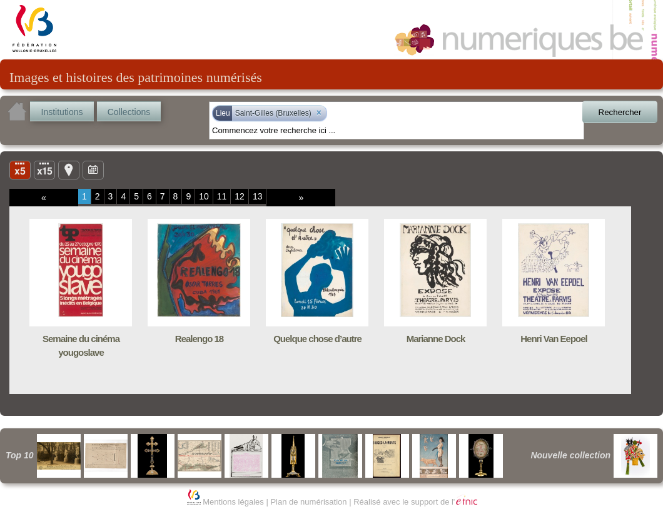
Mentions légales (233, 501)
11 (222, 196)
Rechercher (620, 112)
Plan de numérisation (308, 501)
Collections (129, 112)
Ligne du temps (93, 169)
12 (240, 196)
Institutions (62, 112)
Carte (69, 169)
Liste (44, 169)
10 (204, 196)
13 (258, 196)
